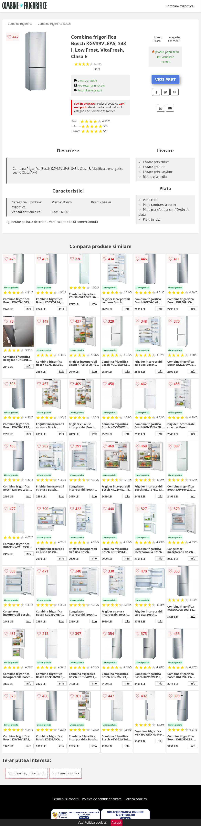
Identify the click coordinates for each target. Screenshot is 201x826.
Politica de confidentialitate (102, 799)
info (28, 308)
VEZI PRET (165, 79)
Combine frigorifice (180, 6)
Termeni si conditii (65, 799)
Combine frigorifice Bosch (54, 24)
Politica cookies (135, 799)
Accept (116, 822)
